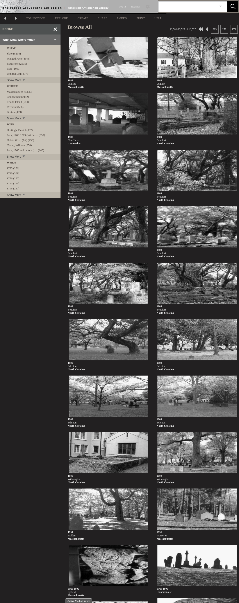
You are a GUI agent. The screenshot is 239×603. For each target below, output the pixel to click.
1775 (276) (13, 168)
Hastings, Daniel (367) (20, 130)
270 (224, 29)
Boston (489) (14, 112)
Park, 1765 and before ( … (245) (25, 150)
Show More (16, 80)
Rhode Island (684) (18, 102)
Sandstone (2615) (17, 63)
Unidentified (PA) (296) (20, 140)
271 (234, 29)
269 (215, 29)
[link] (220, 6)
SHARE (102, 18)
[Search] (188, 6)
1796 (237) (13, 188)
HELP (158, 18)
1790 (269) (13, 173)
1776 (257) (13, 178)
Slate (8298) (14, 53)
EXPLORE (61, 18)
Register (135, 6)
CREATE (82, 18)
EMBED (122, 18)
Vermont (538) (15, 107)
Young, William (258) (19, 145)
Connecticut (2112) (18, 96)
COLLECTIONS (35, 18)
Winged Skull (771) (18, 73)
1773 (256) (13, 183)
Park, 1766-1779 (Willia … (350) (26, 135)
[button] (232, 6)
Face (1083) (13, 68)
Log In (122, 6)
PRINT (141, 18)
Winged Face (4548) (18, 58)
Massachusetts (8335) (19, 91)
